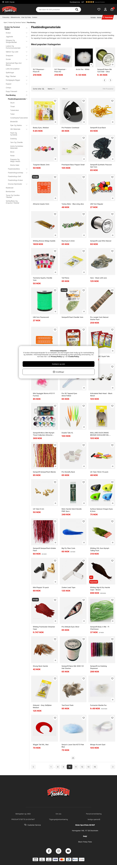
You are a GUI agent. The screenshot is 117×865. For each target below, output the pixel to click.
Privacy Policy (56, 356)
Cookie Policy (73, 356)
